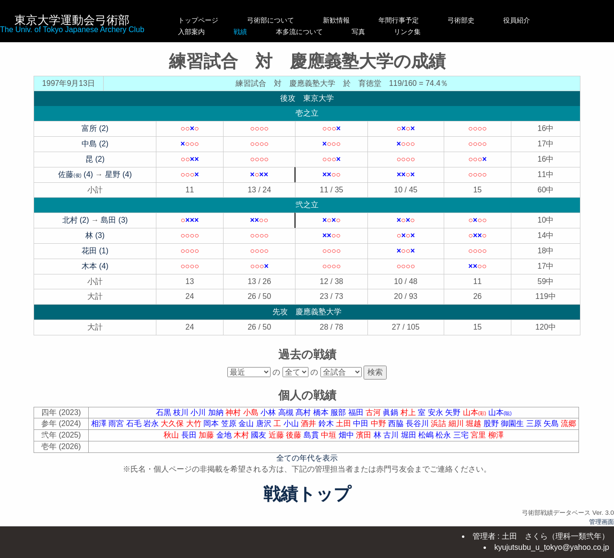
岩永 (152, 423)
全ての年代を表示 (307, 458)
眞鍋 (391, 412)
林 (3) (95, 235)
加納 (216, 412)
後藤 (294, 435)
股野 (492, 423)
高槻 (286, 412)
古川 (392, 435)
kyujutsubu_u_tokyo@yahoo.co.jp (551, 547)
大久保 (173, 423)
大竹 (194, 423)
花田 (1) (95, 251)
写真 (418, 32)
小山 (292, 423)
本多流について (346, 32)
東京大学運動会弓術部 (72, 19)
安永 (436, 412)
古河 (374, 412)
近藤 (277, 435)
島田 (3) (114, 220)
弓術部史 (481, 20)
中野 (379, 423)
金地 (225, 435)
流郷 (568, 423)
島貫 (312, 435)
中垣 (329, 435)
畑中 (347, 435)
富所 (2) (95, 128)
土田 (344, 423)
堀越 (474, 423)
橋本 (322, 412)
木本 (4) (95, 266)
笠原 (229, 423)
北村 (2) (75, 220)
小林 (269, 412)
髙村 (304, 412)
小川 (199, 412)
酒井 (309, 423)
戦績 (270, 32)
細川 (457, 423)
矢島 (552, 423)
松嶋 (427, 435)
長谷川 (418, 423)
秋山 (172, 435)
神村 (234, 412)
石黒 (164, 412)
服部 (339, 412)
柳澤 (496, 435)
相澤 (99, 423)
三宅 (462, 435)
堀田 (409, 435)
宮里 (479, 435)
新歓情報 (346, 20)
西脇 (396, 423)
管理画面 (601, 521)
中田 (361, 423)
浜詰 (439, 423)
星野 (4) (118, 174)
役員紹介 (536, 20)
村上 (409, 412)
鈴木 (327, 423)
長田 (190, 435)
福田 (357, 412)
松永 (444, 435)
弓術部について (270, 20)
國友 (259, 435)
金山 (247, 423)
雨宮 (117, 423)
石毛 (134, 423)
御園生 (513, 423)
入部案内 (198, 32)
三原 (534, 423)
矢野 (453, 412)
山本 (475, 412)
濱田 (364, 435)
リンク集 (481, 32)
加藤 (207, 435)
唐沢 (264, 423)
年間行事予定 (419, 20)
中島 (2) (95, 144)
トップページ (198, 20)
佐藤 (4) (75, 174)
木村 (242, 435)
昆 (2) (95, 159)
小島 (251, 412)
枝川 (181, 412)
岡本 (212, 423)
